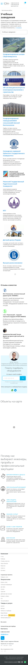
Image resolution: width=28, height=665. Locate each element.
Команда (3, 558)
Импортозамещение (6, 617)
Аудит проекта (8, 615)
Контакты (3, 570)
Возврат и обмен (5, 596)
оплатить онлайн (12, 662)
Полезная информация (6, 584)
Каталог (2, 606)
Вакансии (3, 565)
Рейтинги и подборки (6, 610)
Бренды (3, 608)
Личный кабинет (5, 600)
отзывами (19, 28)
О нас (2, 556)
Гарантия (3, 591)
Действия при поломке (6, 594)
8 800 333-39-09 (15, 3)
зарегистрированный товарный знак (14, 658)
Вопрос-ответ (4, 582)
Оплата (2, 589)
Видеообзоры (4, 613)
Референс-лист (4, 577)
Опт (2, 598)
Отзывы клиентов (5, 561)
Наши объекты (4, 563)
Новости (3, 568)
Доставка (3, 587)
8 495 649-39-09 (15, 4)
